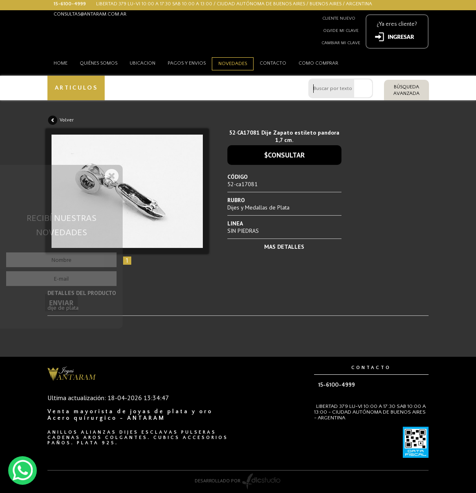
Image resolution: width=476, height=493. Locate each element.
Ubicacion (142, 63)
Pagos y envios (187, 63)
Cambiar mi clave (340, 43)
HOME (60, 63)
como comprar (318, 63)
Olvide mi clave (341, 30)
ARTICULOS (76, 87)
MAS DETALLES (284, 246)
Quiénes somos (98, 63)
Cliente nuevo (338, 18)
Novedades (232, 63)
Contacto (273, 63)
